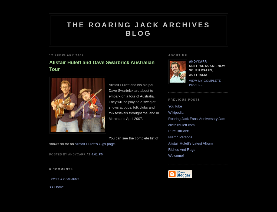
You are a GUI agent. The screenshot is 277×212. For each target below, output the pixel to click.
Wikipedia (175, 112)
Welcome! (176, 156)
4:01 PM (97, 154)
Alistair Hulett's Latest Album (190, 143)
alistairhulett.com (181, 125)
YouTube (175, 106)
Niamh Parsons (180, 137)
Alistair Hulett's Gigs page (95, 144)
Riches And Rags (181, 150)
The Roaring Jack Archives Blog (138, 29)
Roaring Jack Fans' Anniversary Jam (196, 119)
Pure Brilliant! (178, 131)
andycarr (198, 61)
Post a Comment (65, 179)
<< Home (56, 187)
